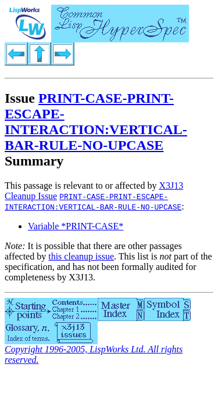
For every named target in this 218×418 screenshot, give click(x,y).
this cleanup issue (81, 256)
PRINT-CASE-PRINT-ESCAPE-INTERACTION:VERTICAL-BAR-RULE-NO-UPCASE (96, 122)
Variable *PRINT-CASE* (75, 226)
